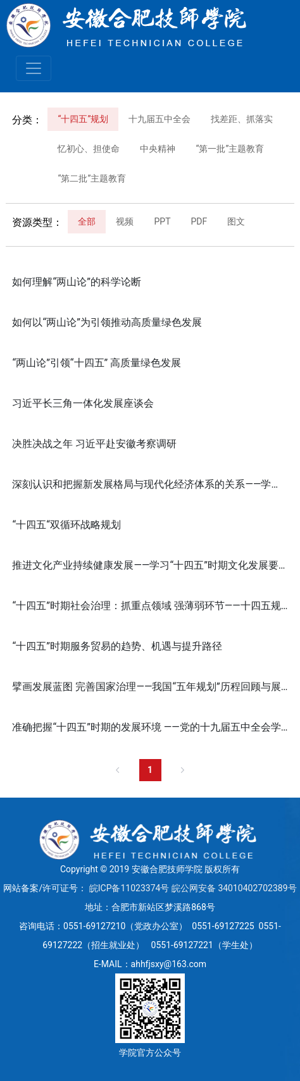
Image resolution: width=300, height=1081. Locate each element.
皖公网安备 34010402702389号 (234, 888)
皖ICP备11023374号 (129, 888)
